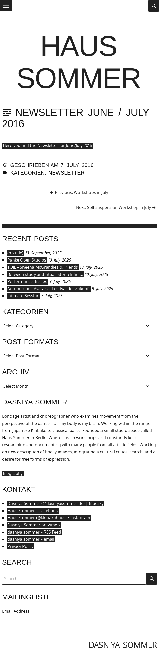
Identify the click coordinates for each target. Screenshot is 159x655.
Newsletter (66, 173)
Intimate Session (23, 296)
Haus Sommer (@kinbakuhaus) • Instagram (48, 518)
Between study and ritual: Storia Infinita (45, 274)
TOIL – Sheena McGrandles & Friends (42, 267)
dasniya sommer (122, 644)
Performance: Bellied (27, 281)
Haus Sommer (78, 62)
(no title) (15, 253)
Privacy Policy (20, 546)
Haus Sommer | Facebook (32, 510)
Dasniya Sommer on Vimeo (33, 525)
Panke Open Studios (26, 260)
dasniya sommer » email (30, 539)
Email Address (15, 611)
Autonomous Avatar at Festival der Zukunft (48, 288)
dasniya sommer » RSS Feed (34, 532)
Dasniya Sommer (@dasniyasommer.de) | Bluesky (55, 503)
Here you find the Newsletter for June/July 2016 (47, 145)
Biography (13, 473)
